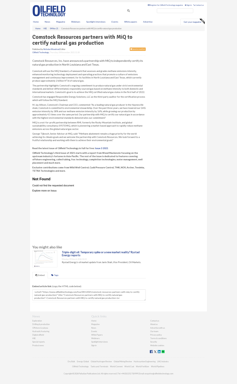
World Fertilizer (142, 366)
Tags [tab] (54, 275)
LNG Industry (163, 361)
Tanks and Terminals (99, 366)
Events (115, 21)
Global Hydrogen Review (101, 361)
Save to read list (138, 49)
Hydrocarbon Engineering (145, 361)
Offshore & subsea (40, 328)
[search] (175, 10)
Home (36, 21)
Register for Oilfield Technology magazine (165, 5)
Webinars (75, 21)
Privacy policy (156, 335)
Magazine (60, 21)
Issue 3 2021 (101, 148)
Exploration (37, 321)
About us (154, 324)
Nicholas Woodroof (51, 49)
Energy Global (83, 361)
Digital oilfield (38, 335)
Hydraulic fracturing (40, 331)
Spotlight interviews (96, 21)
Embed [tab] (40, 275)
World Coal (129, 366)
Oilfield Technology (40, 52)
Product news (38, 345)
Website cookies (157, 345)
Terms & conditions (158, 338)
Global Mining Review (123, 361)
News (93, 328)
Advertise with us (157, 328)
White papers (130, 21)
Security (153, 342)
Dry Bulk (71, 361)
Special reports (38, 342)
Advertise (148, 21)
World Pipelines (157, 366)
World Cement (116, 366)
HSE (34, 338)
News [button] (47, 21)
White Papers (97, 335)
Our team (154, 331)
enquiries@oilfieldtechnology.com (159, 373)
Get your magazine (194, 21)
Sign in (188, 5)
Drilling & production (41, 324)
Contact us (199, 5)
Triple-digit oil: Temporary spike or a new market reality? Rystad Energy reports (101, 254)
